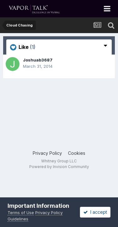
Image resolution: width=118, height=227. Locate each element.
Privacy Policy (47, 153)
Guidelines (18, 218)
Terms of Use (21, 212)
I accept (95, 212)
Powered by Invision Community (59, 166)
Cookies (76, 153)
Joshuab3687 (38, 59)
